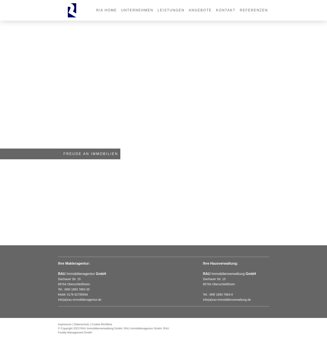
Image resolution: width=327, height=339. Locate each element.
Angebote (200, 10)
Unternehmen (137, 10)
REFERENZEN (254, 10)
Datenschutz (81, 324)
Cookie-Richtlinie (101, 324)
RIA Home (106, 10)
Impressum (65, 324)
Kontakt (226, 10)
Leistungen (171, 10)
